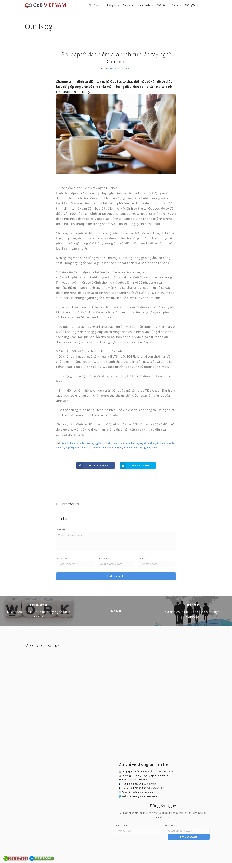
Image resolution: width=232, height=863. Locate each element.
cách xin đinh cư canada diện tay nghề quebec (128, 443)
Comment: (60, 529)
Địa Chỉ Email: (171, 825)
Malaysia (111, 5)
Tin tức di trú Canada (120, 68)
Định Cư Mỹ (94, 5)
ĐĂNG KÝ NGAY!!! (188, 836)
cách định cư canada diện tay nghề (80, 443)
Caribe (175, 5)
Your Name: (61, 558)
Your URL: (143, 558)
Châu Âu (161, 5)
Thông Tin (190, 5)
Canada (126, 5)
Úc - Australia (144, 5)
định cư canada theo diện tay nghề (102, 447)
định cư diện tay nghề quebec (141, 447)
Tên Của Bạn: (122, 825)
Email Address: (104, 558)
